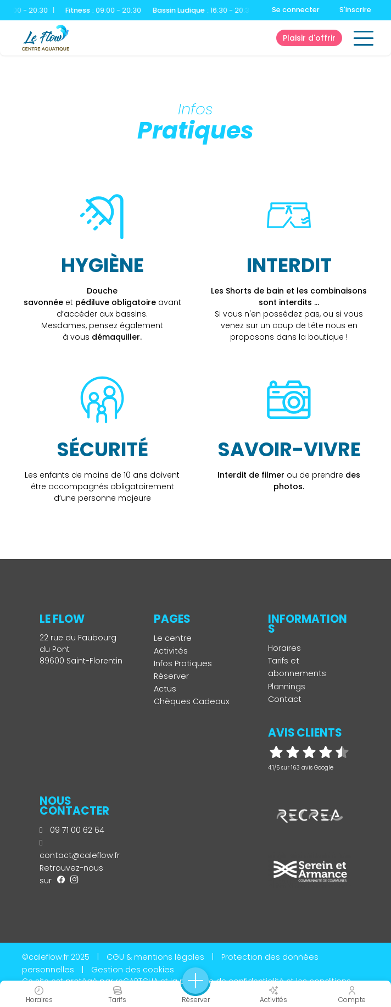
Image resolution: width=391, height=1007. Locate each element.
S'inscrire (355, 9)
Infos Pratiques (183, 663)
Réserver (171, 676)
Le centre (173, 638)
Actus (165, 688)
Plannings (286, 686)
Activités (171, 650)
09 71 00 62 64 (72, 830)
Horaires (284, 648)
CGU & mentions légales (155, 956)
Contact (284, 699)
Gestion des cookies (132, 969)
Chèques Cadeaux (192, 701)
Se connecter (296, 9)
